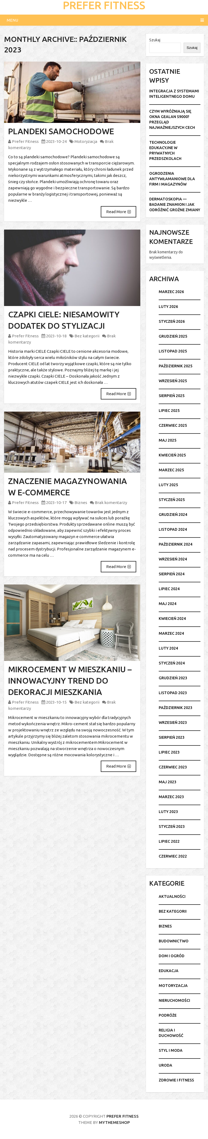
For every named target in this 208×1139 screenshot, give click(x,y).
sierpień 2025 (171, 396)
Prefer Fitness (25, 141)
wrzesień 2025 (173, 381)
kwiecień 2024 (172, 618)
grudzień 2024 (173, 514)
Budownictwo (173, 941)
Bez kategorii (86, 336)
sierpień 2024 (171, 574)
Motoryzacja (85, 141)
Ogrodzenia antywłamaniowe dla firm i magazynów (172, 178)
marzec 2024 (171, 633)
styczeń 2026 (172, 321)
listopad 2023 (173, 693)
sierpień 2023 (171, 737)
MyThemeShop (114, 1122)
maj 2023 (167, 782)
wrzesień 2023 (173, 722)
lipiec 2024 (169, 589)
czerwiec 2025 (173, 425)
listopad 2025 (173, 351)
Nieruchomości (174, 1000)
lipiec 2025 (169, 410)
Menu (12, 20)
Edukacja (168, 971)
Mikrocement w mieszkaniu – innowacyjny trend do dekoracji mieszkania (70, 681)
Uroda (165, 1065)
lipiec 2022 (169, 841)
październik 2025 (175, 366)
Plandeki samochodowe (61, 131)
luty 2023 (168, 811)
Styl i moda (171, 1050)
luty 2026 (168, 306)
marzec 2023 (171, 797)
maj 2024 (167, 604)
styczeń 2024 (172, 663)
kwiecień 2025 (172, 455)
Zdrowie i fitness (176, 1080)
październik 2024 (175, 544)
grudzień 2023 (173, 678)
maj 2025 (167, 440)
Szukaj (154, 40)
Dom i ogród (171, 956)
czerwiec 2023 (173, 767)
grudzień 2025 (173, 336)
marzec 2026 (171, 292)
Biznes (80, 502)
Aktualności (172, 896)
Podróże (168, 1015)
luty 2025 (168, 485)
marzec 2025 (171, 470)
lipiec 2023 (169, 752)
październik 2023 (175, 707)
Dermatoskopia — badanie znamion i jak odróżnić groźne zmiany (174, 204)
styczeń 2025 (172, 500)
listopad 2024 (173, 529)
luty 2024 (168, 648)
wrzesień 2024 (173, 559)
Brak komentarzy (111, 502)
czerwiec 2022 (173, 856)
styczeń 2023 (172, 826)
